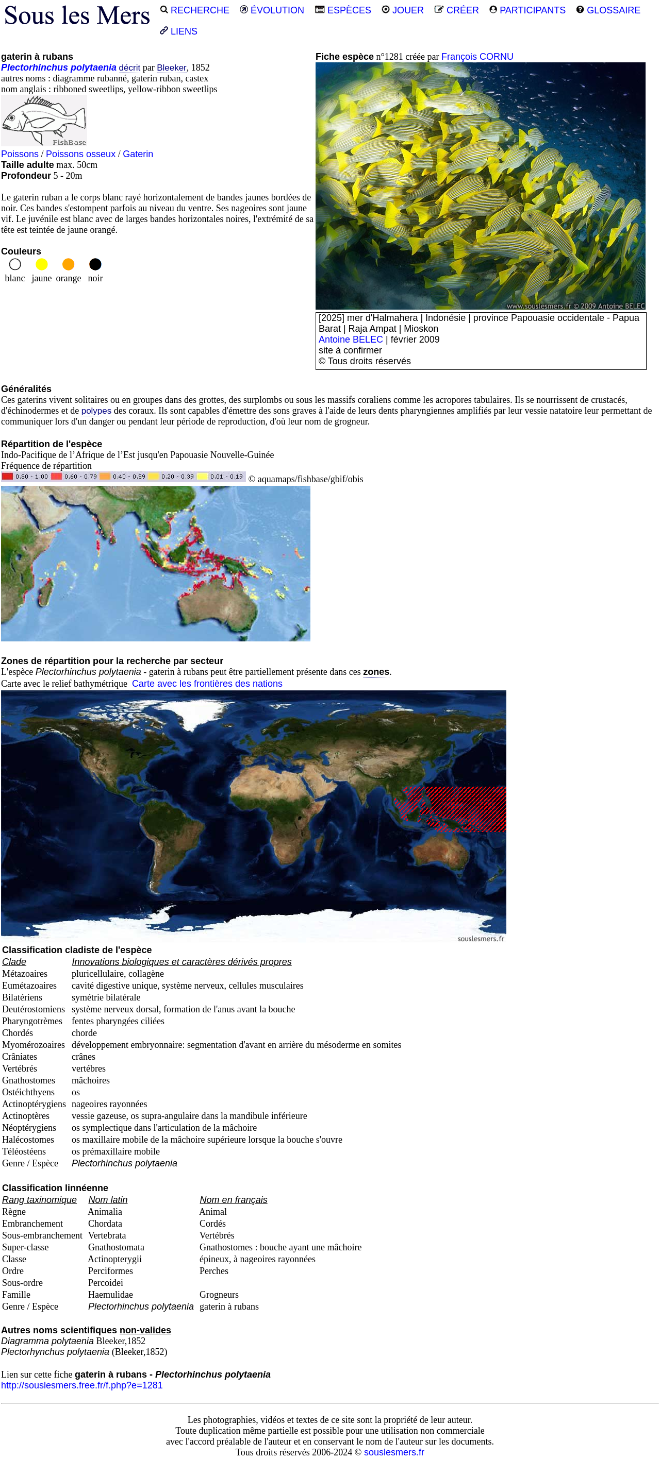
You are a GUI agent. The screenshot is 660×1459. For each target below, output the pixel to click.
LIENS (178, 31)
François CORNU (477, 57)
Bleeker (172, 68)
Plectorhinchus (34, 67)
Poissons (20, 154)
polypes (96, 411)
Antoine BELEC (351, 339)
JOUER (403, 10)
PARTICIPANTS (527, 10)
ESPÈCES (343, 10)
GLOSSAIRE (608, 10)
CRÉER (456, 10)
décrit (130, 68)
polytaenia (94, 67)
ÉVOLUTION (272, 10)
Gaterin (138, 154)
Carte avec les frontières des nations (207, 683)
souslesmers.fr (394, 1452)
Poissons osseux (81, 154)
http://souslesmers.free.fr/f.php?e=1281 (82, 1385)
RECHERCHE (194, 10)
